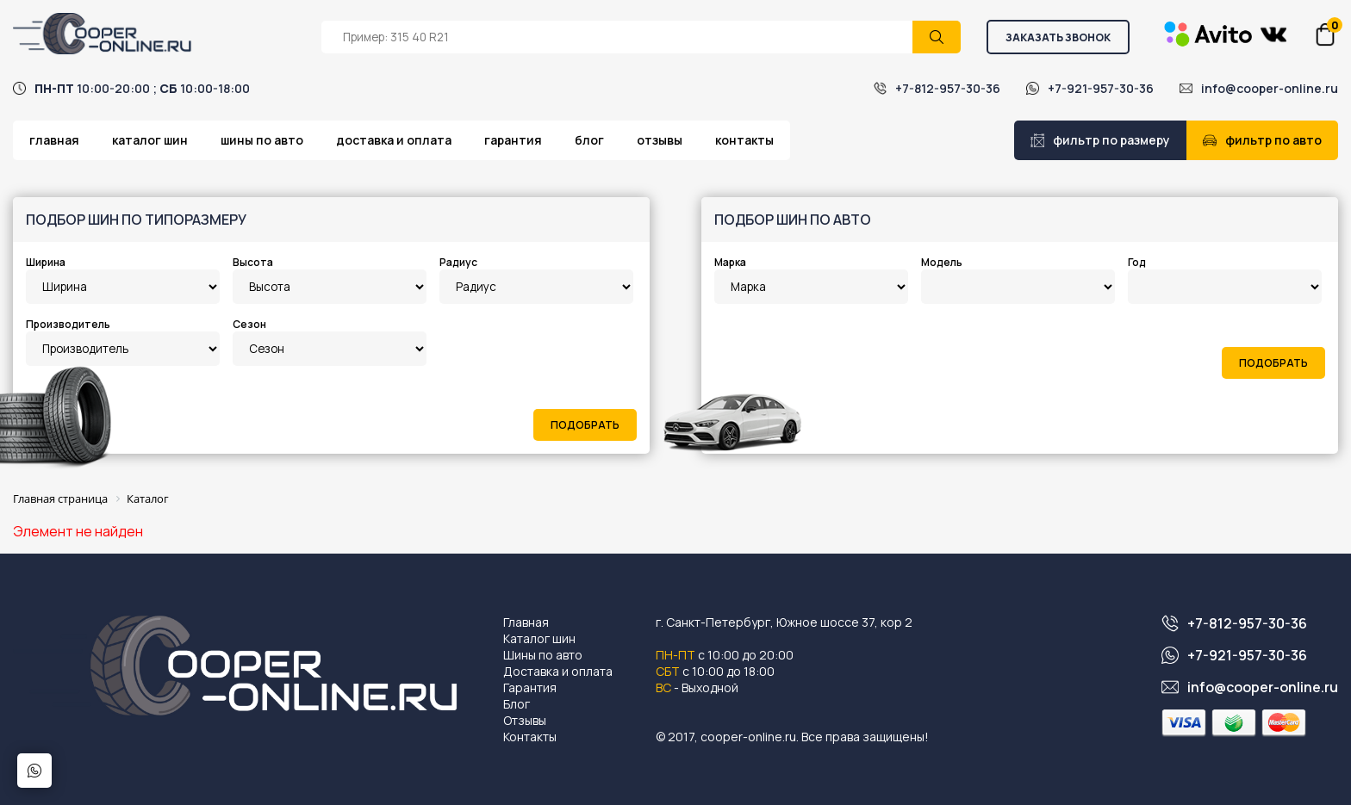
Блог (589, 140)
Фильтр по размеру (1100, 140)
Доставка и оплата (393, 140)
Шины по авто (262, 140)
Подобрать (585, 425)
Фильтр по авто (1262, 140)
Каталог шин (150, 140)
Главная (54, 140)
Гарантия (513, 140)
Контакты (744, 140)
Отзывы (659, 140)
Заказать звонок (1058, 37)
